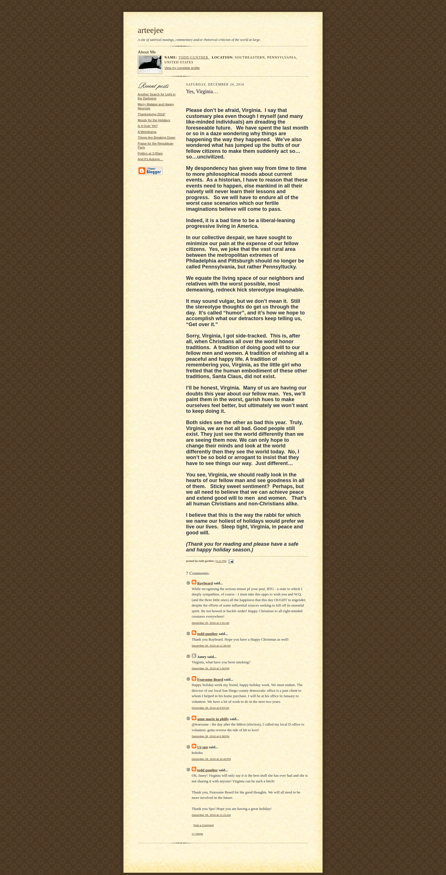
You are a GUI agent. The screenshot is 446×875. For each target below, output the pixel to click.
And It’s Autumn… (150, 159)
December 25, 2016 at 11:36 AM (211, 645)
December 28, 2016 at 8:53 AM (210, 707)
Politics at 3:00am (150, 153)
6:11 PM (221, 560)
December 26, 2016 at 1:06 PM (210, 668)
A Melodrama (147, 132)
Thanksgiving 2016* (152, 114)
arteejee (151, 30)
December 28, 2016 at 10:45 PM (211, 759)
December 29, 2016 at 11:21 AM (211, 814)
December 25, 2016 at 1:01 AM (210, 622)
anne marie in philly (213, 719)
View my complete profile (182, 68)
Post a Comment (203, 825)
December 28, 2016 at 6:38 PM (210, 736)
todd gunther (193, 57)
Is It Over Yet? (148, 126)
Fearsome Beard (210, 679)
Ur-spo (202, 747)
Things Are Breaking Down (156, 137)
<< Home (197, 833)
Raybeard (205, 583)
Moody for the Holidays (154, 120)
